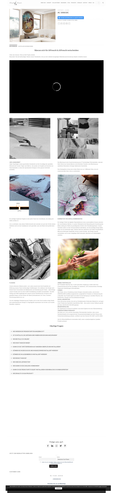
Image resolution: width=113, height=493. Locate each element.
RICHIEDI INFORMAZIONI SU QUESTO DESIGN (71, 17)
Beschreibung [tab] (13, 46)
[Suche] (103, 2)
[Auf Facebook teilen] (59, 23)
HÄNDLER (79, 2)
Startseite (61, 10)
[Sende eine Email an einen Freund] (64, 23)
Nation (58, 457)
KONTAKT (85, 2)
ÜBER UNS (43, 2)
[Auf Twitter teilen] (61, 23)
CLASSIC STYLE (70, 20)
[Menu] (98, 2)
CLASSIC (67, 10)
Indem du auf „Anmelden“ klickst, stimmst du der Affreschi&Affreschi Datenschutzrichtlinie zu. (57, 463)
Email (40, 457)
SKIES (76, 20)
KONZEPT (49, 2)
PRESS (90, 2)
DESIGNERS (63, 2)
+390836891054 (56, 479)
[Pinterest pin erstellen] (67, 23)
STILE (68, 2)
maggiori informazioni (103, 486)
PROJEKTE (73, 2)
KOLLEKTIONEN (56, 2)
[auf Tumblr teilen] (69, 23)
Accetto (58, 488)
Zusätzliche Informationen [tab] (25, 46)
